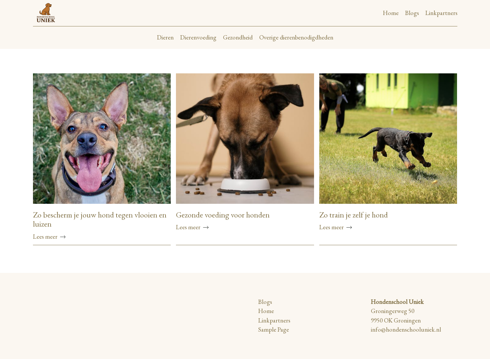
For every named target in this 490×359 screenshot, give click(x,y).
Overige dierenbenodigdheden (296, 37)
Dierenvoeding (198, 37)
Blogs (412, 13)
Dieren (165, 37)
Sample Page (273, 329)
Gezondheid (238, 37)
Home (391, 13)
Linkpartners (441, 13)
